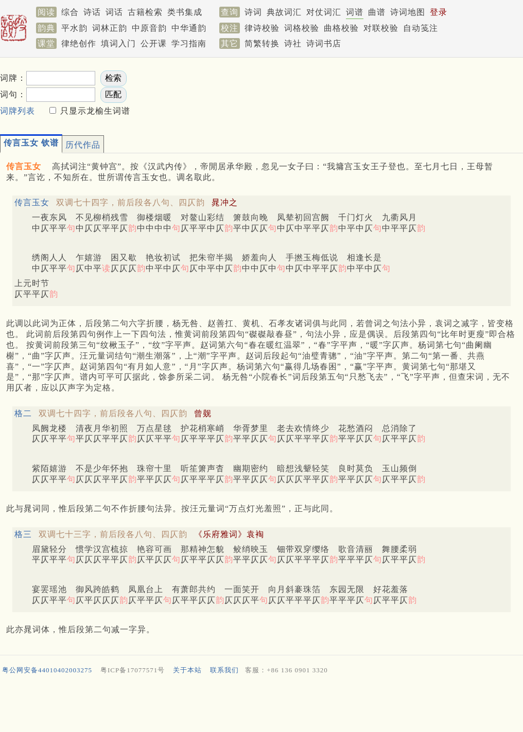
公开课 (154, 43)
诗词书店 (323, 43)
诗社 (293, 43)
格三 (23, 534)
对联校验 (380, 28)
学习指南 (188, 43)
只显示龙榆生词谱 (94, 110)
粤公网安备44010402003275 (47, 670)
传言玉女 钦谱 (31, 142)
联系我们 (224, 670)
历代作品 (82, 144)
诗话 (92, 12)
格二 (23, 413)
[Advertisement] (261, 706)
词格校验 (301, 28)
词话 (114, 12)
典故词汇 (284, 12)
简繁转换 (262, 43)
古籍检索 (145, 12)
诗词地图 (407, 12)
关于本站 (187, 670)
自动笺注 (420, 28)
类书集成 (184, 12)
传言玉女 (31, 202)
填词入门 (118, 43)
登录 (438, 12)
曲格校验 (341, 28)
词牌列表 (17, 110)
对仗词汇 (323, 12)
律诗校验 (262, 28)
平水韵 (74, 28)
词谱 (354, 12)
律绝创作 (78, 43)
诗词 (253, 12)
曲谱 (377, 12)
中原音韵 (149, 28)
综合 (70, 12)
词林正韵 (109, 28)
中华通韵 (188, 28)
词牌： (13, 78)
